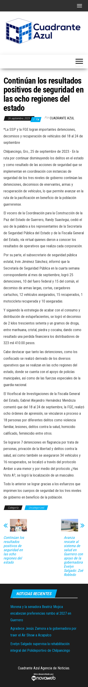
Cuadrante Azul (62, 118)
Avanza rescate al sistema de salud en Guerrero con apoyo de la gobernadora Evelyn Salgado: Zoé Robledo (73, 556)
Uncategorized (36, 507)
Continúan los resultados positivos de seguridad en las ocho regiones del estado (13, 550)
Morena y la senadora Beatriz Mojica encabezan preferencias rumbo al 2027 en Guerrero (40, 613)
